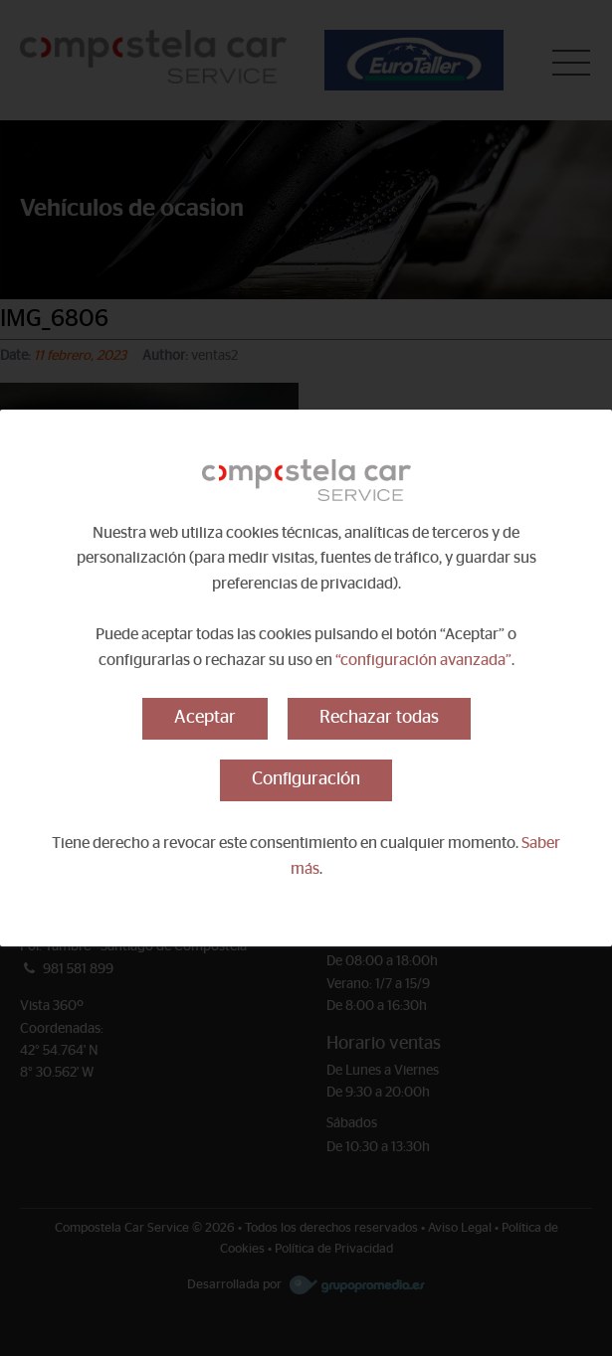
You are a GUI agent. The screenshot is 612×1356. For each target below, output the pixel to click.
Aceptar (205, 718)
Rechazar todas (379, 718)
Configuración (306, 779)
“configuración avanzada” (423, 660)
